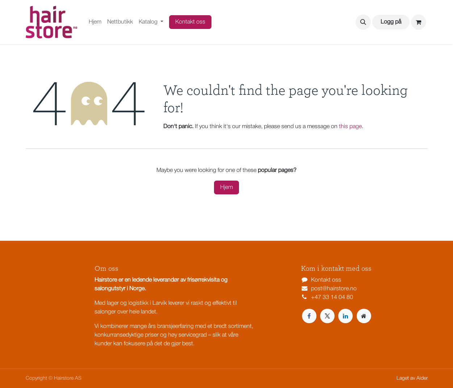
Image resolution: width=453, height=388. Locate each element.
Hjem (226, 187)
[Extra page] (364, 316)
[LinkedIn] (345, 316)
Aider (422, 378)
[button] (363, 22)
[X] (327, 316)
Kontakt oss (190, 22)
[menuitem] (95, 22)
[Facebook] (309, 316)
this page (350, 126)
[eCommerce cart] (418, 22)
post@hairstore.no (334, 288)
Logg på (391, 22)
